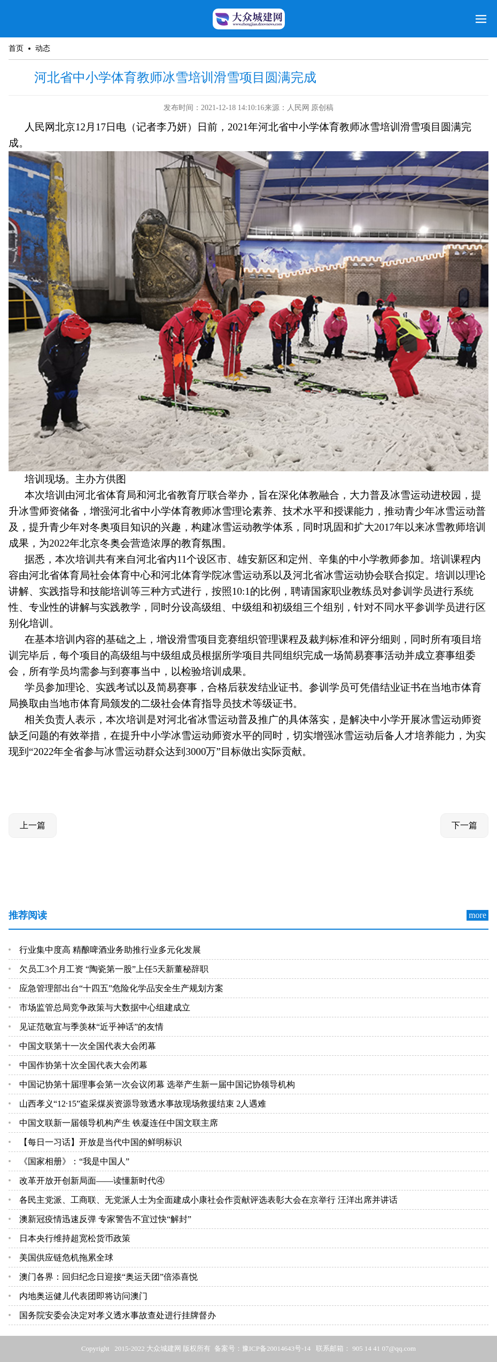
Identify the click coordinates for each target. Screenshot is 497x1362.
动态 (42, 48)
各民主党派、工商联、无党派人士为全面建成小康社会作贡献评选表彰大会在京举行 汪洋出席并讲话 (208, 1199)
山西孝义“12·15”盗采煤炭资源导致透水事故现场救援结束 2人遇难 (142, 1103)
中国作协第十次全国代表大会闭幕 (83, 1065)
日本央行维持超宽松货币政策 (74, 1238)
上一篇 (32, 825)
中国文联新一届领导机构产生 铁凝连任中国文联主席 (118, 1122)
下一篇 (464, 825)
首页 (16, 48)
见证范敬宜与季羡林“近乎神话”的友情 (91, 1026)
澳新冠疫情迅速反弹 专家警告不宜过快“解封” (105, 1219)
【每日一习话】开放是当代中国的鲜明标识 (100, 1142)
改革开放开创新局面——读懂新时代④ (92, 1180)
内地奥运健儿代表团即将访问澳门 (83, 1296)
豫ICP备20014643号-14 (276, 1348)
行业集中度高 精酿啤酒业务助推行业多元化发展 (110, 949)
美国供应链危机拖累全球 (66, 1257)
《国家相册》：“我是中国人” (74, 1161)
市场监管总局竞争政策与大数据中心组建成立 (104, 1007)
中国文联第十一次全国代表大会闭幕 (87, 1045)
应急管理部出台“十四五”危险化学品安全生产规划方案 (121, 988)
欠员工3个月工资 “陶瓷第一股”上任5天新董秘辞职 (113, 969)
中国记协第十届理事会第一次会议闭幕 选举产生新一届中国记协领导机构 (157, 1084)
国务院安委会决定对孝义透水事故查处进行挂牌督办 (117, 1315)
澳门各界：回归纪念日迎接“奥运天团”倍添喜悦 (108, 1276)
